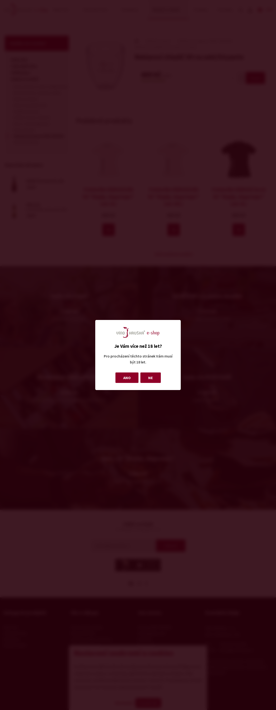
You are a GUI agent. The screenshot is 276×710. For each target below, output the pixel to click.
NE (150, 377)
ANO (127, 377)
